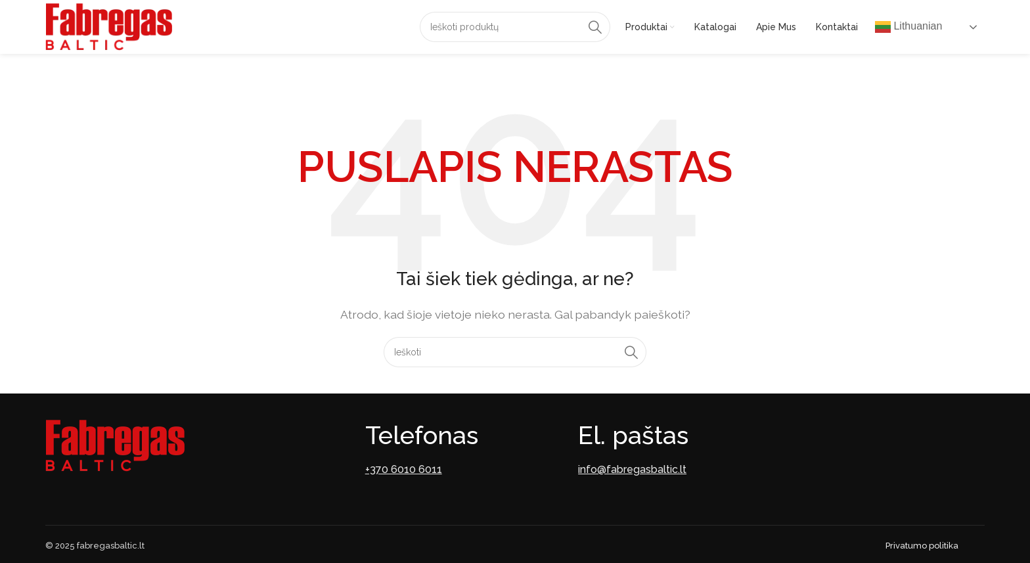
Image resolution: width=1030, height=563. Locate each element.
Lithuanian (908, 27)
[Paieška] (515, 27)
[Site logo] (108, 26)
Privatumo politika (921, 546)
